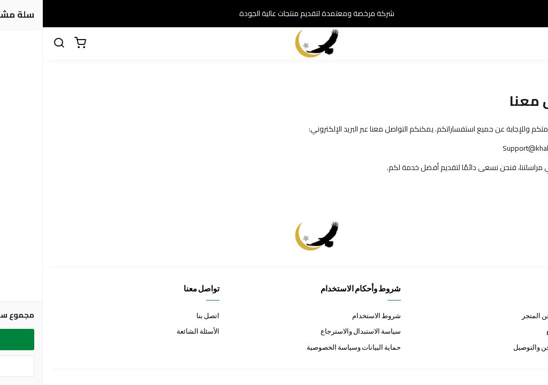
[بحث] (16, 43)
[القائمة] (532, 43)
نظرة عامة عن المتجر (509, 316)
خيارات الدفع (522, 331)
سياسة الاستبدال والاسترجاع (318, 331)
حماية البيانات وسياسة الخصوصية (311, 347)
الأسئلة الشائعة (155, 331)
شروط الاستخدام (333, 316)
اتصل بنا (165, 316)
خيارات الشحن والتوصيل (505, 347)
